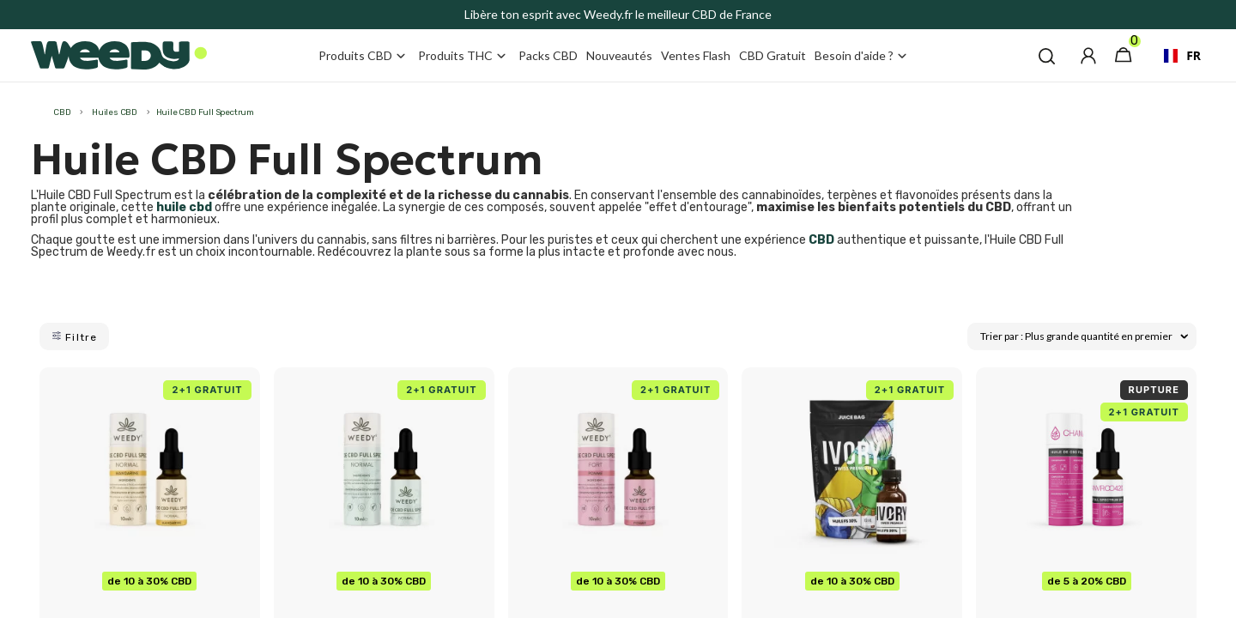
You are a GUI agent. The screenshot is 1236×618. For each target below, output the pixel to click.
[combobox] (1175, 56)
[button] (1047, 56)
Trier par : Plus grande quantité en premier (1084, 336)
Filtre (74, 336)
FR (1175, 55)
